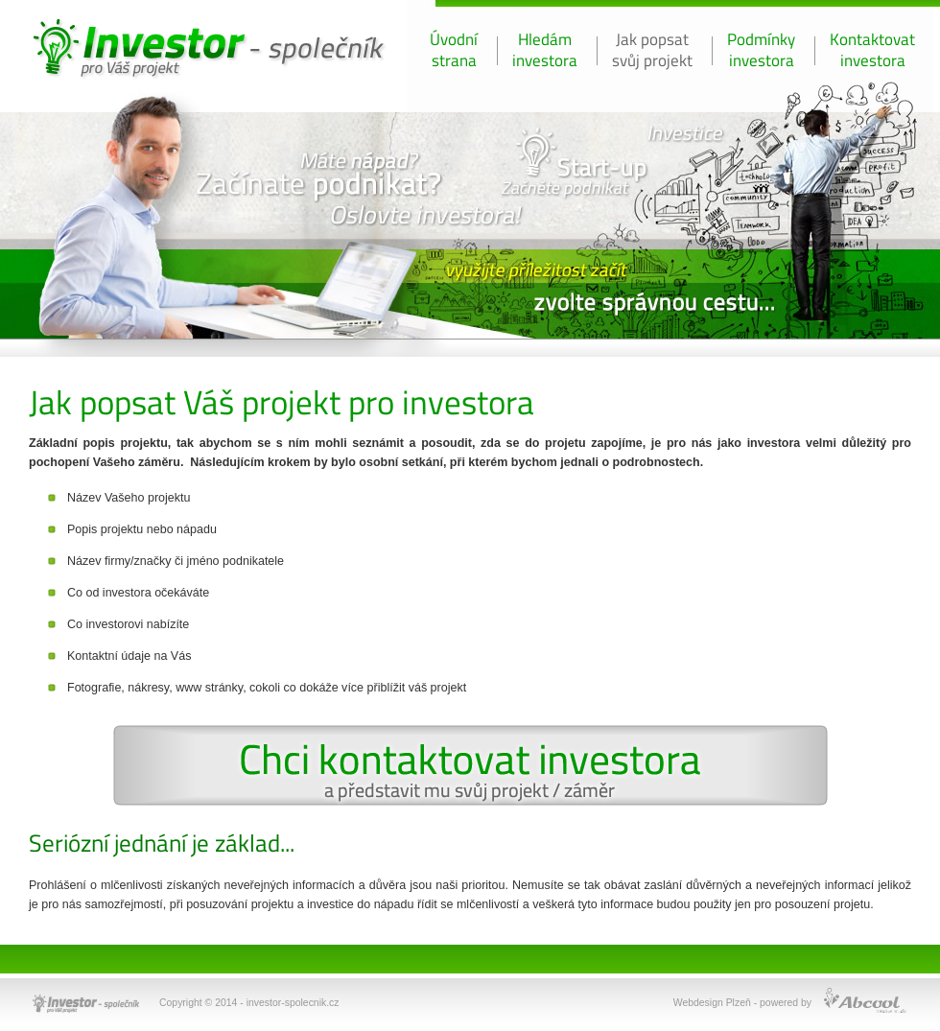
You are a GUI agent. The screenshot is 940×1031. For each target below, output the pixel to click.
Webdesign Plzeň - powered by (742, 1002)
